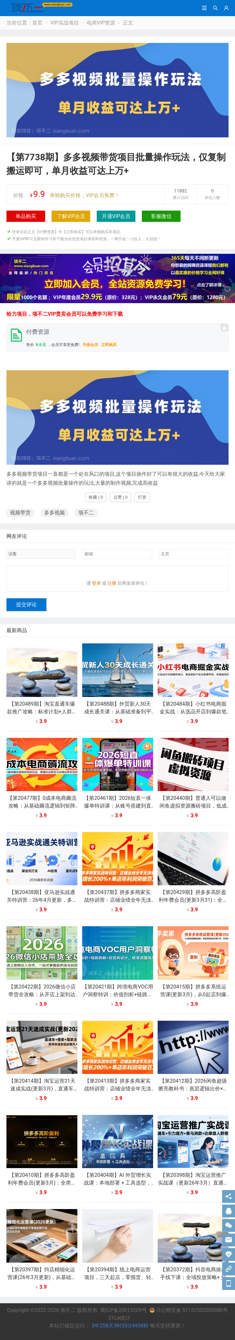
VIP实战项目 (64, 23)
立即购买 (109, 344)
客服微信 (161, 216)
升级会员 (90, 344)
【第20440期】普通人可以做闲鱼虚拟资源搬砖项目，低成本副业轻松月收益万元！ (193, 809)
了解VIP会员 (71, 216)
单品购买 (25, 216)
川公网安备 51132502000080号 (189, 1314)
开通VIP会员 (116, 216)
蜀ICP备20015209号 (123, 1314)
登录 (96, 587)
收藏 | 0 (96, 497)
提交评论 (26, 608)
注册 (111, 587)
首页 (37, 23)
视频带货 (20, 513)
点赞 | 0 (120, 497)
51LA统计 (119, 1322)
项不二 (86, 513)
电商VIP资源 (101, 23)
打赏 (142, 497)
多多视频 (54, 513)
